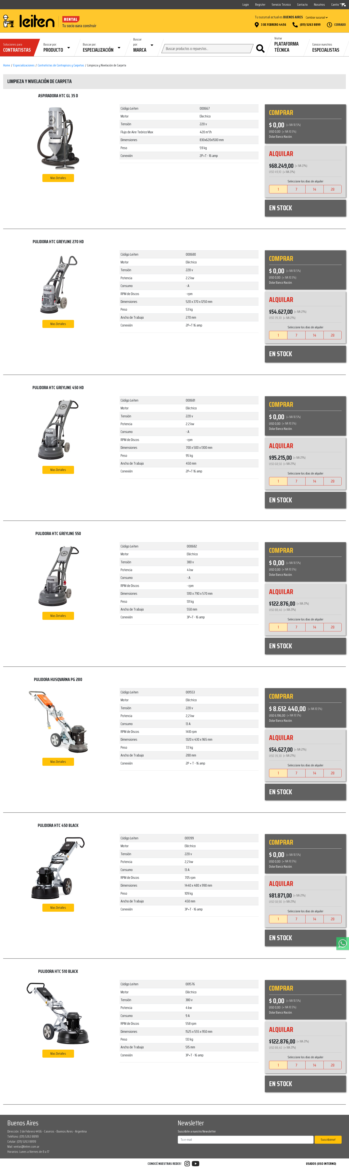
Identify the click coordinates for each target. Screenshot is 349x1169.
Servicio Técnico (281, 4)
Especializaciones (24, 65)
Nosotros (319, 4)
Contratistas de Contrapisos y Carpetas (61, 65)
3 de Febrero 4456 (273, 24)
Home (6, 65)
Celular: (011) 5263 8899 (21, 1141)
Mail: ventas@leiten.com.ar (23, 1146)
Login (246, 4)
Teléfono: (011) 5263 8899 (23, 1136)
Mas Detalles (58, 178)
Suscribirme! (328, 1139)
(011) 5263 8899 (310, 24)
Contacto (302, 4)
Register (260, 4)
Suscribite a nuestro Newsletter (197, 1131)
